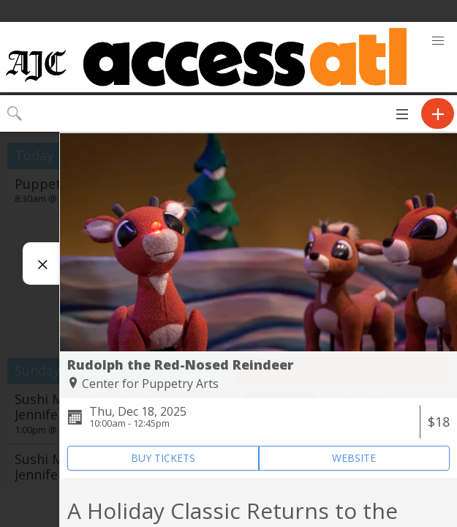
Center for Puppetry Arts (150, 383)
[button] (438, 41)
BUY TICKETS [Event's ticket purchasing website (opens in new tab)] (163, 458)
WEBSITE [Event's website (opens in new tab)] (354, 458)
